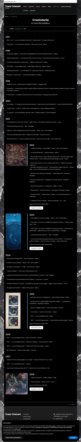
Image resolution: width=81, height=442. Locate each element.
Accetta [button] (73, 437)
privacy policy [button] (52, 426)
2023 (24, 29)
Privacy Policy (27, 416)
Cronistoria (56, 6)
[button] (77, 423)
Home (25, 6)
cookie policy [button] (18, 429)
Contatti (25, 10)
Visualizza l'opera (36, 208)
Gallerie (44, 6)
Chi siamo (26, 414)
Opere (38, 6)
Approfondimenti (66, 6)
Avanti (73, 404)
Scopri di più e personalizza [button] (13, 437)
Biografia (31, 6)
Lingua (32, 10)
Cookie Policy (27, 419)
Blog (49, 6)
